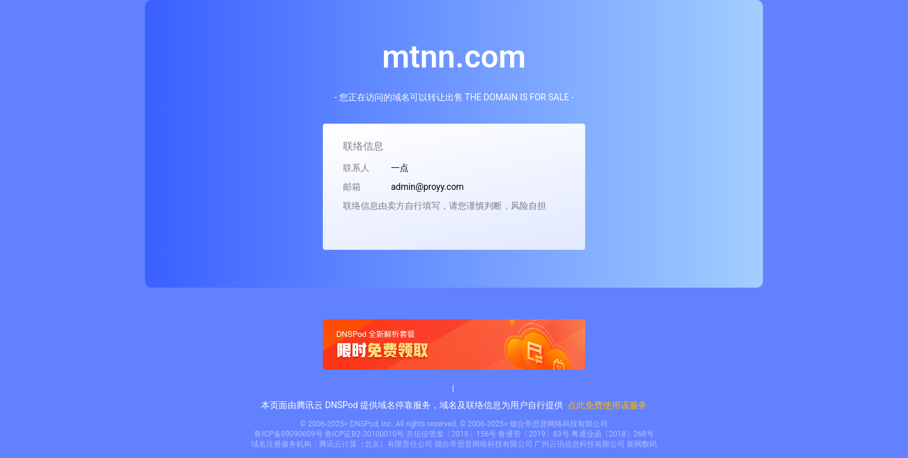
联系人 (356, 168)
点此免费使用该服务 (607, 405)
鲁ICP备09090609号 (288, 434)
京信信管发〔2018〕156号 (451, 434)
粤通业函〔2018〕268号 (612, 434)
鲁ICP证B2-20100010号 (364, 434)
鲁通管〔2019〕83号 (533, 434)
